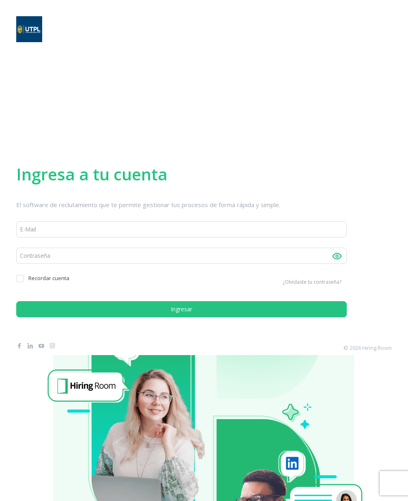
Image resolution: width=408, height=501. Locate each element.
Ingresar (181, 309)
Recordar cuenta (42, 278)
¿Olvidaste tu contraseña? (312, 281)
